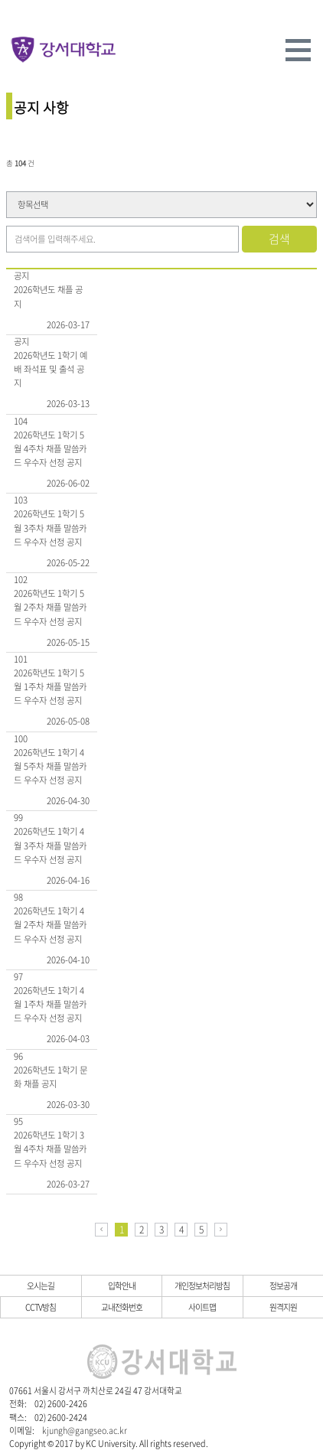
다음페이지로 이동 (220, 1230)
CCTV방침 (40, 1307)
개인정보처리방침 (202, 1285)
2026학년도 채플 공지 (48, 296)
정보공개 (283, 1285)
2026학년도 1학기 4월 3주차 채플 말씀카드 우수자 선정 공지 (50, 845)
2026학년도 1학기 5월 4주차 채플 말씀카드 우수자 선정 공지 (50, 449)
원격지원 (283, 1307)
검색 (279, 238)
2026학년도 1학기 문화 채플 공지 (50, 1077)
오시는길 (40, 1285)
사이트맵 (202, 1307)
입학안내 (121, 1285)
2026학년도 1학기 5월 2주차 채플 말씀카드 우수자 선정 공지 (50, 607)
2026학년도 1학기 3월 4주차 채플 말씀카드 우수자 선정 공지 (50, 1149)
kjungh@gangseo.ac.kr (84, 1430)
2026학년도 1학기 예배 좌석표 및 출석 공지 (50, 369)
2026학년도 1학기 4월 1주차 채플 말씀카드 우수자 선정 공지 (50, 1004)
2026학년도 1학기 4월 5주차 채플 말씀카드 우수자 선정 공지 (50, 766)
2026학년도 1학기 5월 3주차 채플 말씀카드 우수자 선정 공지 (50, 528)
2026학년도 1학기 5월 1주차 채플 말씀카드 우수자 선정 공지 (50, 687)
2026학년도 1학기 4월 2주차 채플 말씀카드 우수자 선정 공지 (50, 925)
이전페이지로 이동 (101, 1230)
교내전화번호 (121, 1307)
